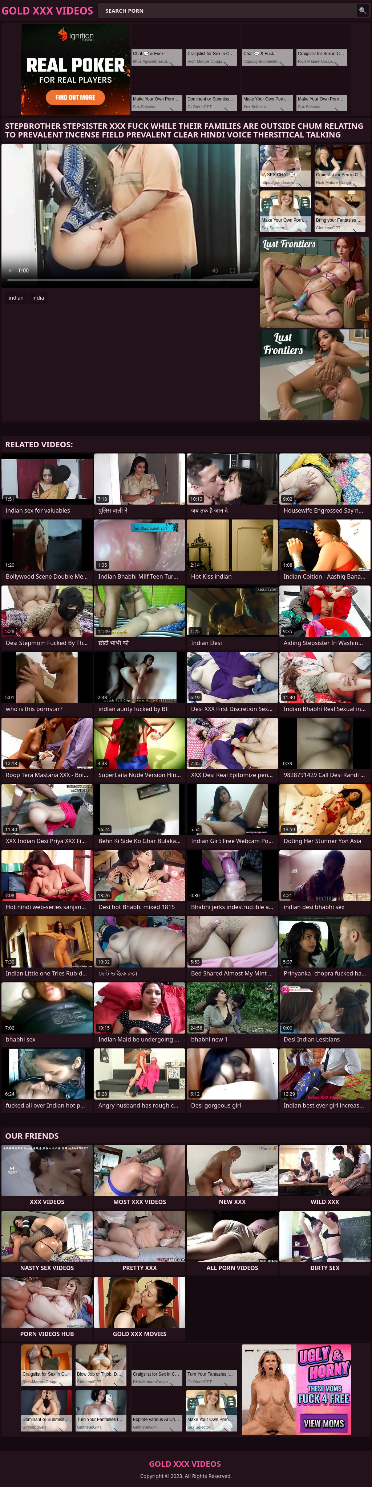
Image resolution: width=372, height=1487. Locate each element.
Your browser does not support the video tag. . (130, 216)
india (38, 297)
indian (16, 297)
